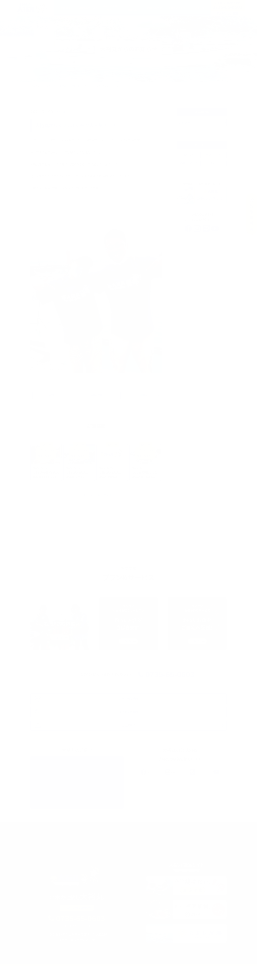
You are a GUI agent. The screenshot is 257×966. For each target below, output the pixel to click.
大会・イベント (214, 155)
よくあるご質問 (200, 956)
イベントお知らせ (132, 8)
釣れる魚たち (154, 8)
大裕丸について (177, 8)
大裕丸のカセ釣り (88, 8)
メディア (215, 163)
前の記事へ (52, 395)
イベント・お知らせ (122, 956)
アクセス (199, 8)
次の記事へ (140, 395)
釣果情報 (65, 8)
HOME (33, 86)
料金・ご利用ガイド (110, 8)
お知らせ (75, 86)
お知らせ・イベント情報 (54, 86)
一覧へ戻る (96, 395)
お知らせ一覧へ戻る (96, 496)
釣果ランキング (188, 163)
